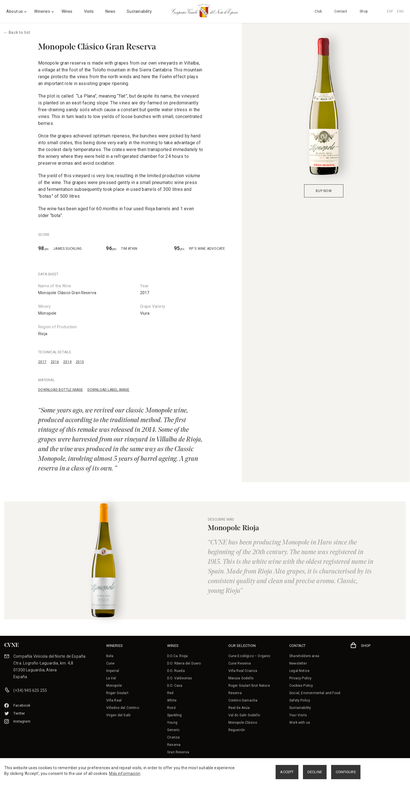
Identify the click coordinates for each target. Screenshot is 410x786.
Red (170, 693)
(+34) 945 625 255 (30, 690)
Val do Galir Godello (244, 715)
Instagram (17, 721)
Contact (340, 11)
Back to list (17, 32)
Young (172, 723)
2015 (80, 362)
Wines (67, 11)
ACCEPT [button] (287, 772)
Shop (364, 11)
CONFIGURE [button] (346, 772)
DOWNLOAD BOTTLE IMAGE (60, 390)
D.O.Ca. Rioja (177, 656)
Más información (124, 773)
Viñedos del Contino (122, 708)
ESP (390, 11)
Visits (89, 11)
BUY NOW (323, 191)
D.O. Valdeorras (179, 678)
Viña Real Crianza (242, 671)
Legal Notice (299, 671)
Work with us (299, 723)
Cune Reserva (239, 663)
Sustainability (139, 11)
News (110, 11)
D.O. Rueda (176, 671)
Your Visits (298, 715)
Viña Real (114, 700)
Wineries (42, 11)
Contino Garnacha (243, 700)
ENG (400, 11)
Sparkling (174, 715)
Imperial (112, 671)
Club (318, 11)
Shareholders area (304, 656)
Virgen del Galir (118, 715)
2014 (67, 362)
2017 (42, 362)
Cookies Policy (301, 686)
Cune (110, 663)
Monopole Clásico (242, 723)
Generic (173, 730)
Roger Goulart (117, 693)
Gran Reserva (178, 752)
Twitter (14, 713)
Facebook (17, 705)
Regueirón (236, 730)
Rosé (171, 708)
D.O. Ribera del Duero (184, 663)
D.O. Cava (175, 686)
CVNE (11, 645)
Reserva (174, 745)
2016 (55, 362)
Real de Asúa (239, 708)
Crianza (173, 737)
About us (14, 11)
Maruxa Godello (240, 678)
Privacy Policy (300, 678)
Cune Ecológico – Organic (249, 656)
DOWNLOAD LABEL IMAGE (108, 390)
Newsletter (298, 663)
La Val (111, 678)
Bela (110, 656)
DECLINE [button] (315, 772)
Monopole (47, 313)
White (172, 700)
